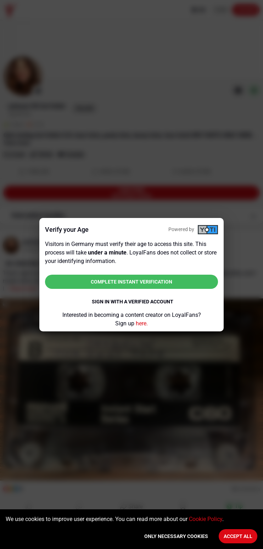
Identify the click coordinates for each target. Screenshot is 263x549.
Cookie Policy (205, 519)
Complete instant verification (131, 282)
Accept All (238, 536)
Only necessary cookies (176, 536)
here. (142, 323)
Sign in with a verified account (132, 301)
